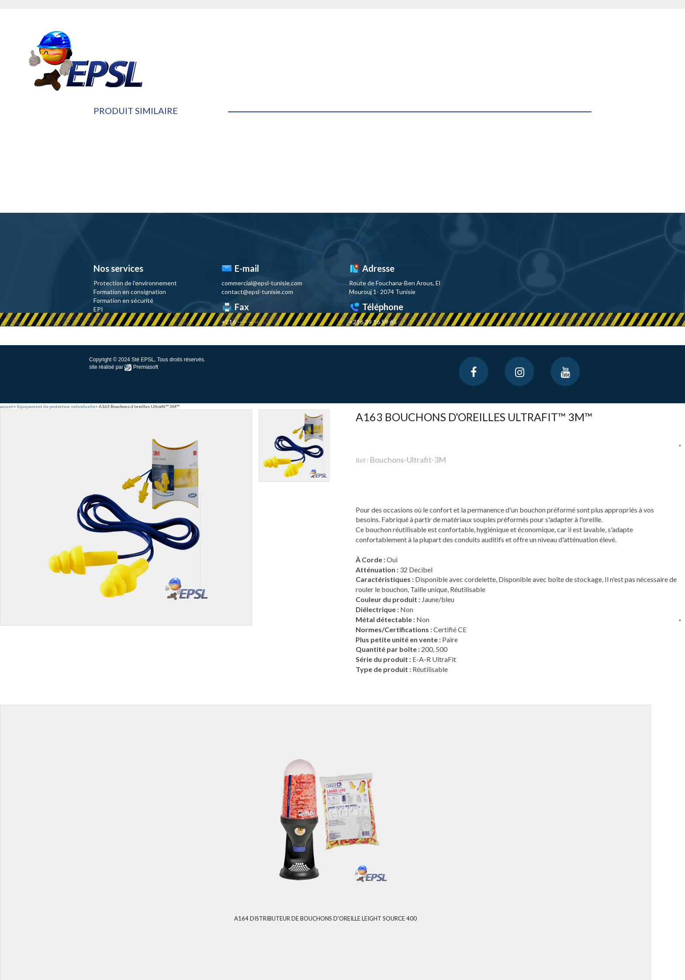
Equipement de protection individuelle (56, 406)
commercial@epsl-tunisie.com (261, 283)
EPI (98, 309)
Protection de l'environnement (135, 283)
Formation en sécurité (123, 300)
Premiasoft (145, 367)
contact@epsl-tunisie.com (257, 291)
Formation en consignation (129, 291)
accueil (7, 406)
